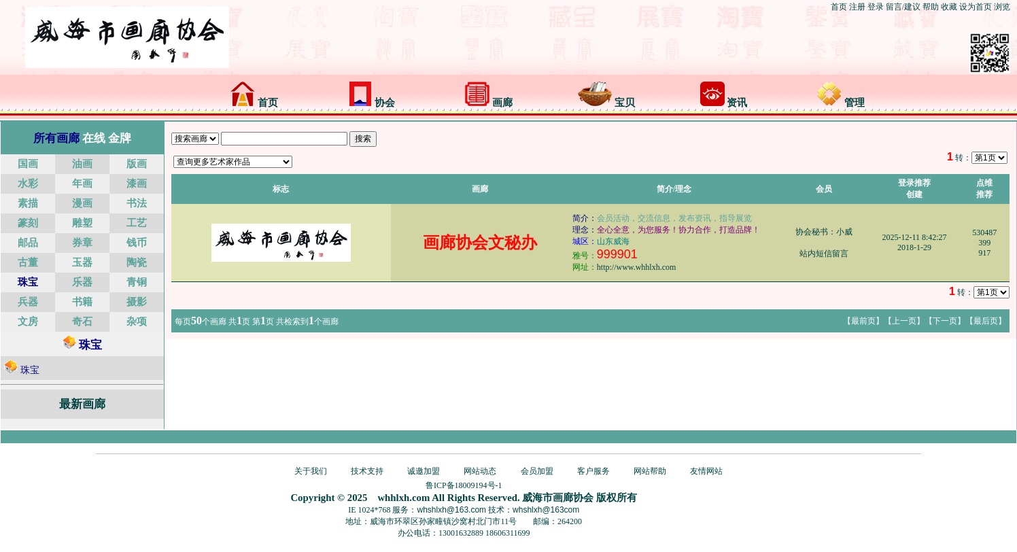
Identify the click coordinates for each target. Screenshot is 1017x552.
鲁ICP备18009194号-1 (464, 485)
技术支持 (367, 471)
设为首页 (975, 7)
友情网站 (706, 471)
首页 (839, 7)
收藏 (949, 7)
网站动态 (480, 471)
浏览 (1002, 7)
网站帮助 (650, 471)
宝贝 (606, 102)
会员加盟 (537, 471)
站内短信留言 (823, 253)
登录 (875, 7)
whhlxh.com (403, 497)
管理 (841, 102)
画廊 (489, 102)
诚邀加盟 (423, 471)
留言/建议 (903, 7)
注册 (857, 7)
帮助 (931, 7)
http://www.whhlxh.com (636, 267)
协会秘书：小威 (823, 232)
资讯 (724, 102)
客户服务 (593, 471)
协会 (372, 102)
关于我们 (310, 471)
